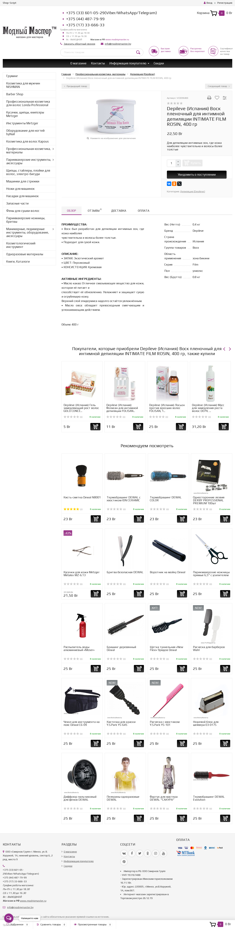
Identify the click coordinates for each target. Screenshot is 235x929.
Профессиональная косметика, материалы (28, 150)
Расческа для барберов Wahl (209, 648)
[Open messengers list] (8, 918)
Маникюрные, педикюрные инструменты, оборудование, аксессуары (27, 232)
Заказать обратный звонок (79, 43)
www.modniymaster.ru (117, 39)
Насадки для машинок (22, 196)
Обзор (71, 210)
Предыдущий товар (75, 86)
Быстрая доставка (166, 50)
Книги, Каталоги (18, 261)
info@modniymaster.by (118, 43)
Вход (208, 2)
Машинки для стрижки (22, 181)
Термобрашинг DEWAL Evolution (209, 798)
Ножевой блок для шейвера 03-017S (205, 723)
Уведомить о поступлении (197, 174)
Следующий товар (218, 86)
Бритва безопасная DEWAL (125, 572)
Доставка (118, 210)
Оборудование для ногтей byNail (25, 132)
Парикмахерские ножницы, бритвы (25, 219)
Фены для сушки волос (22, 211)
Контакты (98, 63)
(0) (73, 417)
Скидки (159, 63)
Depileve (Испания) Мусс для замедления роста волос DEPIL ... (208, 408)
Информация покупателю (127, 63)
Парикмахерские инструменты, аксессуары (28, 161)
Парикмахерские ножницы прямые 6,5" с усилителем (211, 573)
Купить (196, 163)
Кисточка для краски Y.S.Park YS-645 (121, 723)
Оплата (143, 210)
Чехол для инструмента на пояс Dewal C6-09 (82, 723)
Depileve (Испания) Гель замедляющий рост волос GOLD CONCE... (81, 408)
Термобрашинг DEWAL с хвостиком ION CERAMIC (123, 499)
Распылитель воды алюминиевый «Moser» (79, 648)
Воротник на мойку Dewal (167, 572)
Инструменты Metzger (22, 123)
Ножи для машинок (20, 189)
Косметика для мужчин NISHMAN (23, 85)
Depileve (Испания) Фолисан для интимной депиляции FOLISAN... (122, 408)
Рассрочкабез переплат (197, 50)
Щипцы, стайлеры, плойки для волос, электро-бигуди (28, 172)
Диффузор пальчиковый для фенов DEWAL (80, 798)
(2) (73, 509)
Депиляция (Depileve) (192, 191)
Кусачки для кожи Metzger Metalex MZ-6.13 (82, 573)
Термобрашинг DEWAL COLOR (166, 499)
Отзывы (94, 210)
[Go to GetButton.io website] (9, 925)
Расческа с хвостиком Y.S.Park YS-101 (165, 723)
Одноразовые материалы (24, 254)
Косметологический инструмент (20, 245)
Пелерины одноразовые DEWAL (123, 798)
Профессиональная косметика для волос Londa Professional (28, 103)
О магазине (78, 63)
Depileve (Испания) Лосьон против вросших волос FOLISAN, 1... (167, 408)
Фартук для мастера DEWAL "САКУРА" (164, 798)
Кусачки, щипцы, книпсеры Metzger (25, 114)
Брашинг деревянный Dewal (121, 648)
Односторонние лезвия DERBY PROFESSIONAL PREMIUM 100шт (208, 500)
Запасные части (17, 203)
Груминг (12, 76)
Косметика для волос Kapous (27, 141)
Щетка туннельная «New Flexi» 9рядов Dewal (166, 648)
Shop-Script (9, 2)
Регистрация (224, 2)
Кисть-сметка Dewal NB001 (82, 497)
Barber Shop (14, 94)
